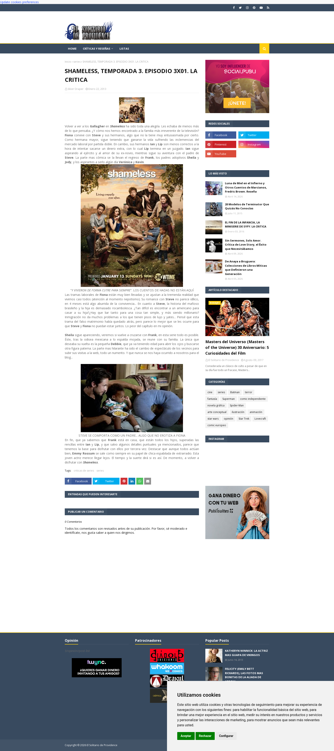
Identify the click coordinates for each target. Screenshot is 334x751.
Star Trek (244, 418)
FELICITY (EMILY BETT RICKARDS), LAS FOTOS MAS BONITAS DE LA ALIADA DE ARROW (244, 675)
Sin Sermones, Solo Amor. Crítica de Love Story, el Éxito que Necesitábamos (245, 245)
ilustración (238, 412)
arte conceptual (216, 412)
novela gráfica (216, 405)
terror (248, 392)
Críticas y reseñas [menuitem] (96, 48)
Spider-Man (237, 405)
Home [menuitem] (72, 48)
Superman (228, 399)
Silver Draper (76, 89)
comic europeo (216, 425)
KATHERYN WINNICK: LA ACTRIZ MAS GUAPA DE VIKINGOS (246, 653)
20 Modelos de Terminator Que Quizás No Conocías (247, 206)
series (77, 61)
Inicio (68, 61)
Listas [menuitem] (124, 48)
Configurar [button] (226, 736)
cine (209, 392)
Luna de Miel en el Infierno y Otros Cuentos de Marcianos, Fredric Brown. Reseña (246, 187)
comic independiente (253, 399)
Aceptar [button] (186, 736)
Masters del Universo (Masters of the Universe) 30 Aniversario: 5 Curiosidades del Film (237, 347)
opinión (228, 418)
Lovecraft (260, 418)
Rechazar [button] (205, 736)
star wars (213, 418)
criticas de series (84, 470)
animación (256, 412)
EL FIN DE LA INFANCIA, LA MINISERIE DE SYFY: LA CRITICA (245, 224)
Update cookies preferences (19, 2)
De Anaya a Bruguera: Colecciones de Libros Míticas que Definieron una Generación (246, 267)
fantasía (212, 399)
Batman (235, 392)
